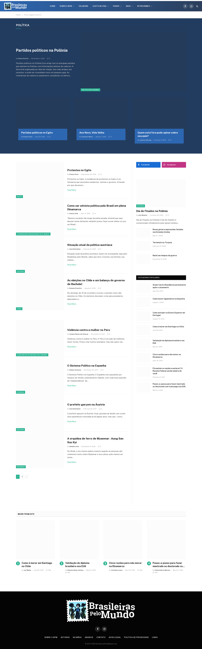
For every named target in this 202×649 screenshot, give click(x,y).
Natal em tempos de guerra (165, 255)
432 (48, 570)
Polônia (140, 206)
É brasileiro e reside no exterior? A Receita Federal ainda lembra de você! (168, 371)
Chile (19, 308)
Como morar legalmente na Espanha (169, 299)
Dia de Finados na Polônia (152, 211)
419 (67, 572)
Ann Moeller (142, 215)
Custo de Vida (99, 6)
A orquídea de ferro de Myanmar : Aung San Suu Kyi (95, 440)
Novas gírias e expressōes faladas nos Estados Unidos (168, 230)
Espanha (20, 392)
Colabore (83, 6)
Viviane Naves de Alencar (78, 334)
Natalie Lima (74, 446)
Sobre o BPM (66, 6)
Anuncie (89, 637)
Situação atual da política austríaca (90, 244)
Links (155, 637)
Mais (128, 6)
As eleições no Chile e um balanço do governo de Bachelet (96, 282)
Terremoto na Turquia (162, 242)
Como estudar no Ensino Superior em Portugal (169, 314)
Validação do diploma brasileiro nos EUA (168, 342)
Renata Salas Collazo (75, 570)
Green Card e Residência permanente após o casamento (169, 286)
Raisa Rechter (23, 58)
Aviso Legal (115, 637)
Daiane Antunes (75, 370)
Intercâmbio (143, 6)
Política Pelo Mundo (90, 90)
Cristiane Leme (116, 570)
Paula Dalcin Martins (162, 570)
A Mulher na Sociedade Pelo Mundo (32, 355)
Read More (71, 190)
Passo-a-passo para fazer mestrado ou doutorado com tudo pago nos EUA (169, 385)
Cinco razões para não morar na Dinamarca (167, 355)
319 (155, 572)
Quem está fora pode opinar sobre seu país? (158, 134)
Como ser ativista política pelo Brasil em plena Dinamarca (97, 207)
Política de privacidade (136, 637)
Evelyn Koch (27, 137)
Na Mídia (77, 637)
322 (139, 570)
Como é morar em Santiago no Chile (168, 327)
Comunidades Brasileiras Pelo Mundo (33, 234)
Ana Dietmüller (75, 249)
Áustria (20, 271)
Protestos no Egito (79, 170)
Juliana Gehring (145, 140)
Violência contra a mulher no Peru (89, 329)
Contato (101, 637)
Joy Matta (27, 570)
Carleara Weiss (87, 137)
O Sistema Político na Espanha (87, 365)
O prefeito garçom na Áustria (86, 404)
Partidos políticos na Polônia (42, 50)
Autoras (65, 637)
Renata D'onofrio (75, 288)
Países (116, 6)
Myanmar (21, 467)
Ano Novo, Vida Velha (91, 132)
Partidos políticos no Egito (37, 132)
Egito (19, 196)
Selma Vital (73, 214)
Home (52, 6)
